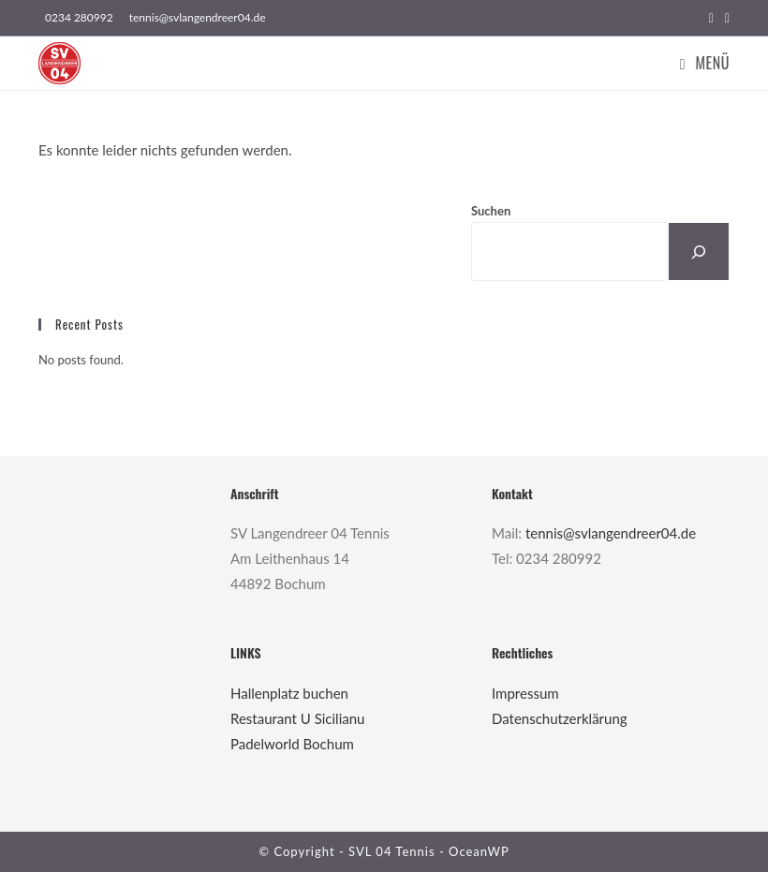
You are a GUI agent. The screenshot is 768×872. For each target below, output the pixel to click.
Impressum (525, 693)
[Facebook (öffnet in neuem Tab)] (711, 17)
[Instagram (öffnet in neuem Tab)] (724, 17)
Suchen (490, 210)
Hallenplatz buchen (289, 693)
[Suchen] (699, 251)
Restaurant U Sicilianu (297, 718)
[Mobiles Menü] (705, 63)
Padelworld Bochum (292, 743)
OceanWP (479, 851)
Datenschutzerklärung (560, 718)
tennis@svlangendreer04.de (610, 533)
